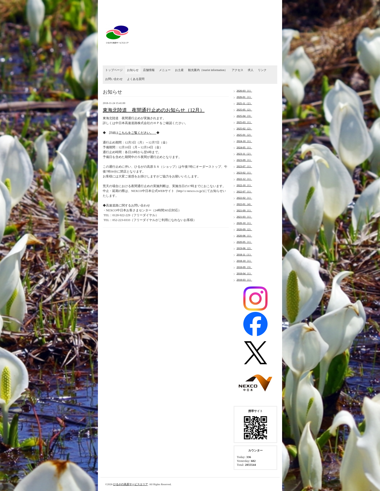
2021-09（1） (244, 210)
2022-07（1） (244, 191)
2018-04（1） (244, 273)
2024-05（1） (244, 147)
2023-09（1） (244, 159)
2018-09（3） (244, 267)
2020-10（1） (244, 223)
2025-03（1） (244, 122)
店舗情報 (149, 70)
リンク (262, 70)
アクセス (237, 70)
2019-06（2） (244, 248)
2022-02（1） (244, 197)
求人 (250, 70)
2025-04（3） (244, 115)
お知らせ (133, 70)
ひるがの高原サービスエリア (130, 484)
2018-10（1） (244, 260)
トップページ (114, 70)
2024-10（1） (244, 141)
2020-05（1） (244, 241)
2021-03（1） (244, 216)
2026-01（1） (244, 96)
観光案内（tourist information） (207, 70)
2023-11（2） (244, 153)
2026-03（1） (244, 90)
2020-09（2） (244, 229)
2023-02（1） (244, 172)
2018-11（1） (244, 254)
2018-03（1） (244, 279)
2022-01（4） (244, 204)
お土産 (179, 70)
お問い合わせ (114, 79)
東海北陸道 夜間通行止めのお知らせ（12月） (154, 110)
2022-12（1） (244, 178)
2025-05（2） (244, 109)
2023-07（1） (244, 166)
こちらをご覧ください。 (137, 133)
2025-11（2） (244, 103)
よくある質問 (135, 79)
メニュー (165, 70)
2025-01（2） (244, 134)
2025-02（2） (244, 128)
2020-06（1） (244, 235)
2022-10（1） (244, 185)
